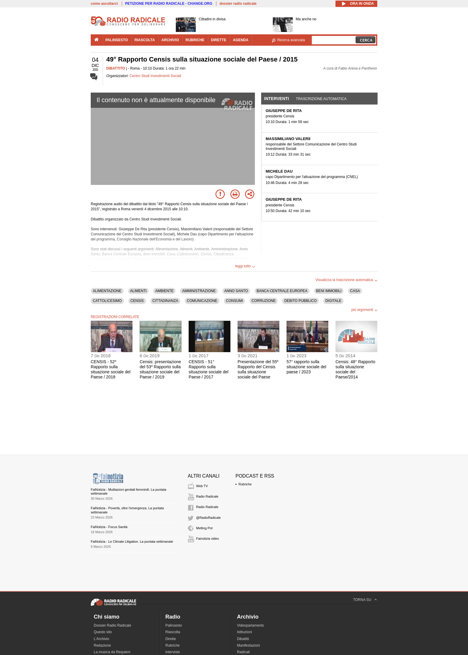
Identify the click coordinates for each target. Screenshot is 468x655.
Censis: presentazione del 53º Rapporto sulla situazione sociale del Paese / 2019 (160, 369)
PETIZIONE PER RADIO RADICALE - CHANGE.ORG (168, 3)
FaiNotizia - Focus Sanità (109, 527)
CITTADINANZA (165, 301)
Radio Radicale (207, 496)
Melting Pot (204, 528)
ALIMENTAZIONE (107, 291)
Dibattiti (243, 639)
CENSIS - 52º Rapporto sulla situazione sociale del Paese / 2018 (110, 369)
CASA (355, 291)
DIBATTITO (115, 68)
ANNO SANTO (236, 291)
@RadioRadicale (208, 517)
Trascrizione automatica (321, 99)
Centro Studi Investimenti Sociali (155, 76)
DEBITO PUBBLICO (300, 301)
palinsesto (116, 40)
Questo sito (103, 632)
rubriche (194, 40)
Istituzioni (244, 632)
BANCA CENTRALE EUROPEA (282, 291)
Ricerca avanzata (291, 40)
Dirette (170, 639)
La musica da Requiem (112, 652)
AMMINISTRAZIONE (198, 291)
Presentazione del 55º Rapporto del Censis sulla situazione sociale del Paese (258, 369)
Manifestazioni (248, 645)
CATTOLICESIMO (107, 301)
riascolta (145, 40)
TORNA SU (362, 600)
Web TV (202, 486)
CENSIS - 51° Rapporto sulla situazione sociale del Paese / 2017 (208, 369)
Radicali (243, 652)
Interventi (276, 98)
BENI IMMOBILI (328, 291)
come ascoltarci (104, 3)
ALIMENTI (138, 291)
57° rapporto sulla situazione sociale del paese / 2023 (306, 366)
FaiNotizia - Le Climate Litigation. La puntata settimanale (132, 541)
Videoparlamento (250, 625)
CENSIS (137, 301)
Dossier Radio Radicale (112, 625)
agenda (240, 40)
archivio (170, 40)
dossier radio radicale (237, 3)
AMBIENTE (164, 291)
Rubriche (245, 484)
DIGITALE (333, 301)
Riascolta (172, 632)
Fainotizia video (207, 538)
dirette (218, 40)
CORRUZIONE (264, 301)
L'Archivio (101, 639)
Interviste (172, 652)
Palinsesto (173, 625)
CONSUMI (234, 301)
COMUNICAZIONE (202, 301)
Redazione (102, 645)
